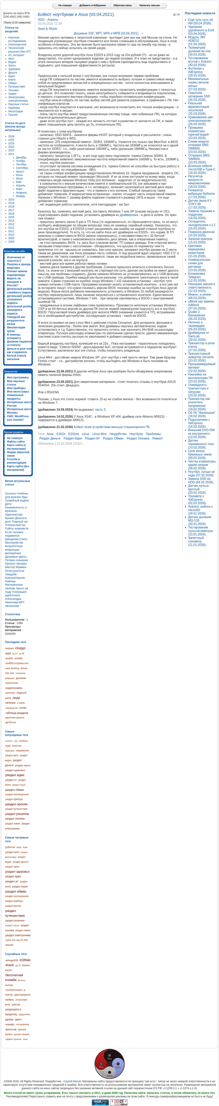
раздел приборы (14, 799)
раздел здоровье (15, 770)
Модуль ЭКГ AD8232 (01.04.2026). (197, 41)
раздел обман (14, 789)
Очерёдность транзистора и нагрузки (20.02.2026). (198, 390)
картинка (10, 692)
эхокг (25, 1039)
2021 (42, 19)
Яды (24, 497)
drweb (9, 965)
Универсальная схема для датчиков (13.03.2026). (199, 265)
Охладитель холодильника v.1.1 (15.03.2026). (202, 225)
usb (16, 741)
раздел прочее (16, 804)
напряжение (22, 750)
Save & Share (47, 28)
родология (24, 1014)
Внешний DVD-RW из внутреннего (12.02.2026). (201, 433)
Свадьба (11, 574)
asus (50, 434)
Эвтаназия (12, 605)
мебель (9, 999)
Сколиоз (10, 493)
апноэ (23, 668)
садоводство (11, 708)
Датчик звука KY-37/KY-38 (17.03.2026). (200, 204)
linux (85, 434)
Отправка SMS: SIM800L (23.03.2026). (199, 159)
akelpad (9, 648)
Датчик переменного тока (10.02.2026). (201, 444)
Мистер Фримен (15, 567)
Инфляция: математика (13, 551)
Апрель (52, 19)
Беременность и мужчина (16, 509)
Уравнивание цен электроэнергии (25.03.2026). (200, 121)
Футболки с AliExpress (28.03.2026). (197, 72)
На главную (65, 5)
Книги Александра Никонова (13, 599)
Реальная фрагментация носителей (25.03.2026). (198, 108)
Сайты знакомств (16, 528)
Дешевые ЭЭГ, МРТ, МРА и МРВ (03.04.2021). (109, 33)
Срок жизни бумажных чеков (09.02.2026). (200, 454)
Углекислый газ (15, 525)
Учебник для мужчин (16, 495)
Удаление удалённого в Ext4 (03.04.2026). (201, 30)
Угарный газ (20, 521)
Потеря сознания (16, 560)
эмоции (9, 945)
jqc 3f (17, 965)
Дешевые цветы (16, 556)
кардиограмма (13, 687)
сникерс (10, 1024)
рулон (9, 1019)
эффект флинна (13, 1039)
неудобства (118, 434)
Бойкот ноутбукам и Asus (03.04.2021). (76, 14)
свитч (18, 1019)
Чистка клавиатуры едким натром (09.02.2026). (202, 465)
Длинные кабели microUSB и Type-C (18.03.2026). (201, 169)
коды (25, 847)
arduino (9, 741)
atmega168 (11, 960)
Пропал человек (16, 563)
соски (22, 707)
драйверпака (129, 215)
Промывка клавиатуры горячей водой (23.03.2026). (198, 133)
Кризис (9, 518)
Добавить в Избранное (92, 5)
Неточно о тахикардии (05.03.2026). (197, 326)
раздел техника (15, 818)
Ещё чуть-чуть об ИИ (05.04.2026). (200, 21)
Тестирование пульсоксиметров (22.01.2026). (200, 531)
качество (16, 745)
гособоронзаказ (13, 990)
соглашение (22, 1024)
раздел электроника (17, 935)
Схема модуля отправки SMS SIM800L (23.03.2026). (198, 147)
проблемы (153, 434)
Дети (8, 503)
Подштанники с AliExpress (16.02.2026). (199, 423)
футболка (10, 722)
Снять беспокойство (16, 540)
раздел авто (11, 755)
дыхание (21, 678)
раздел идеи (14, 775)
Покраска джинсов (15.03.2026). (201, 233)
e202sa (73, 434)
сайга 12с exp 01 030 (16, 940)
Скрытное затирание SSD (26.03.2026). (199, 96)
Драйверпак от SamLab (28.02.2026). (198, 336)
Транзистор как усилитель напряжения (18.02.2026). (199, 404)
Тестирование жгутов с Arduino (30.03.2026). (199, 61)
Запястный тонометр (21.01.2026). (197, 541)
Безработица (13, 546)
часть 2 (100, 409)
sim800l (18, 658)
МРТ (22, 602)
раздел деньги (20, 862)
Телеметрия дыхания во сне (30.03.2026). (199, 51)
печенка (10, 702)
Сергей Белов (72, 1081)
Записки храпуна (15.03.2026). (200, 240)
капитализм (11, 683)
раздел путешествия (16, 809)
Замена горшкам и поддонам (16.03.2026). (201, 214)
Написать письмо (150, 5)
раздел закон (22, 765)
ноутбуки (136, 434)
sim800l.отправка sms (17, 663)
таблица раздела (16, 712)
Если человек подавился (14, 533)
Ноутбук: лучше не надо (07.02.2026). (201, 473)
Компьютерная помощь (15, 579)
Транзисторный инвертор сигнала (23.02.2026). (201, 357)
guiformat (10, 847)
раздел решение (17, 813)
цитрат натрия (21, 1034)
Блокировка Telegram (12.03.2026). (197, 277)
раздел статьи (12, 925)
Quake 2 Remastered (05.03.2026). (197, 315)
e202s (61, 434)
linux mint (99, 434)
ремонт (157, 438)
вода (7, 745)
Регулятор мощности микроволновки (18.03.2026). (199, 181)
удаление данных (14, 717)
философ (11, 1029)
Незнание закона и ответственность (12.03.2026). (201, 287)
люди (16, 697)
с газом (21, 703)
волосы (21, 980)
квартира (9, 750)
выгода (9, 985)
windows (23, 741)
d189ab (24, 960)
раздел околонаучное (17, 794)
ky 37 (14, 653)
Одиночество (14, 514)
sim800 (9, 658)
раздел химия (12, 823)
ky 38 (21, 653)
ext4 (8, 653)
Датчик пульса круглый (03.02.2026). (198, 489)
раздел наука (18, 785)
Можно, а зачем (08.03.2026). (199, 296)
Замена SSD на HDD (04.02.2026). (201, 480)
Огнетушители (14, 570)
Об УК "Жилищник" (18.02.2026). (201, 414)
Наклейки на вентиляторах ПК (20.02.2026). (200, 378)
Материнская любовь (14, 586)
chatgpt (20, 648)
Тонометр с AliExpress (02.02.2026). (197, 499)
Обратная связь (122, 5)
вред (19, 847)
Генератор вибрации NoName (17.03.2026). (201, 194)
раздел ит (11, 779)
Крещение (12, 539)
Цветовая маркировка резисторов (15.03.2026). (197, 251)
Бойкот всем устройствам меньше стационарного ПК (112, 427)
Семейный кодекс (17, 500)
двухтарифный (22, 994)
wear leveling (12, 668)
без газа (9, 673)
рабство (16, 1004)
